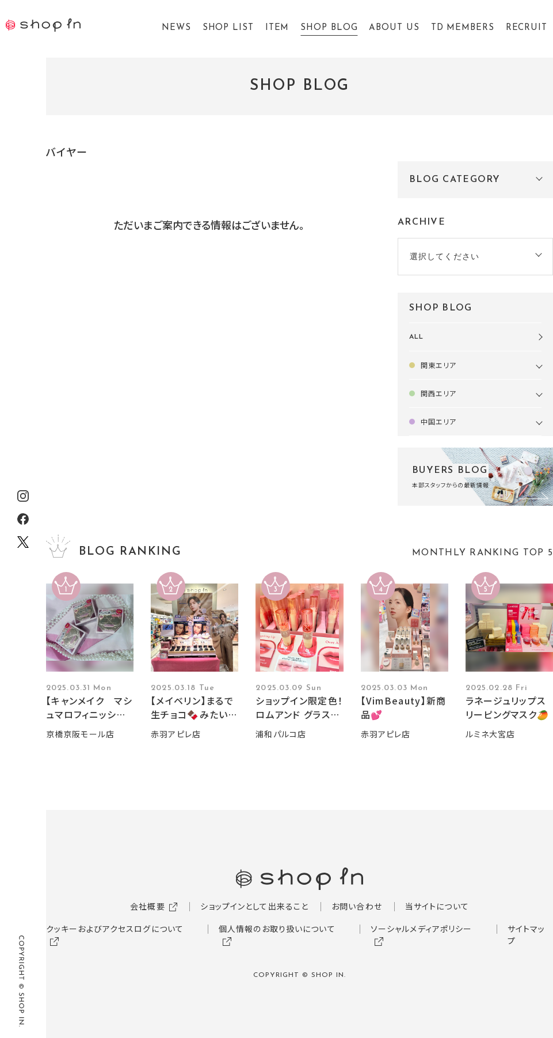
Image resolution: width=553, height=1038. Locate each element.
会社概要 (147, 906)
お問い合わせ (356, 906)
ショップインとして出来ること (254, 906)
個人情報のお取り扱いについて (277, 928)
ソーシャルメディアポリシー (421, 928)
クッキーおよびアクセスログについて (115, 928)
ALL (416, 337)
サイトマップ (527, 934)
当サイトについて (437, 906)
